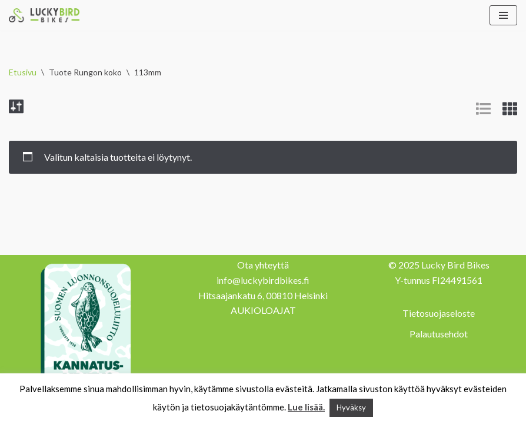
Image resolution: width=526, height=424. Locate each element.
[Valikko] (503, 15)
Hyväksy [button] (351, 407)
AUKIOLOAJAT (263, 310)
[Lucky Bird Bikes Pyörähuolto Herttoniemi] (44, 15)
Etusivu (22, 72)
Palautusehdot (439, 333)
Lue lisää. (306, 407)
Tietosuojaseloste (438, 313)
